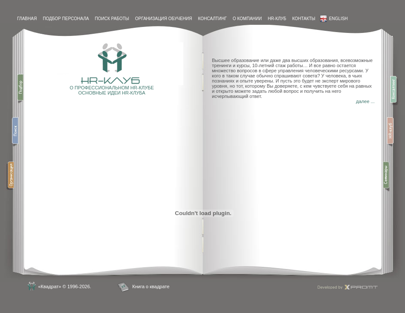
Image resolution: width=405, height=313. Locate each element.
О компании (247, 18)
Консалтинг (212, 18)
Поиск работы (112, 18)
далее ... (365, 101)
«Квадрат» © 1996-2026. (64, 286)
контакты (303, 18)
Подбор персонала (66, 18)
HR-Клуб (277, 18)
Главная (27, 18)
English (334, 18)
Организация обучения (163, 18)
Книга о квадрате (151, 286)
